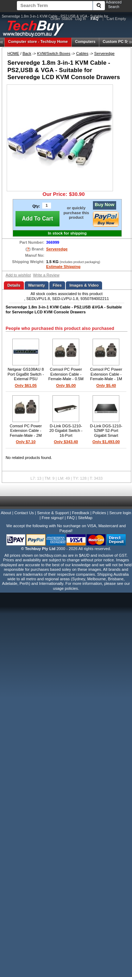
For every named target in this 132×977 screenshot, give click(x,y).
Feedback (80, 513)
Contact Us (24, 513)
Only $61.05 (26, 385)
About (6, 513)
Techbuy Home (38, 41)
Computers (85, 41)
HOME (13, 53)
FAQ (71, 518)
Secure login (120, 513)
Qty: (36, 206)
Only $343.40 (66, 442)
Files (57, 285)
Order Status (61, 19)
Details (13, 285)
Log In (80, 19)
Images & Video (84, 285)
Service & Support (53, 513)
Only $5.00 (66, 385)
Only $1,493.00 (106, 442)
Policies (99, 513)
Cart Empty (116, 19)
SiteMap (85, 518)
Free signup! (53, 518)
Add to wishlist (18, 275)
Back (27, 53)
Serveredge (104, 53)
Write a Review (46, 275)
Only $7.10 (26, 442)
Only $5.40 (106, 385)
